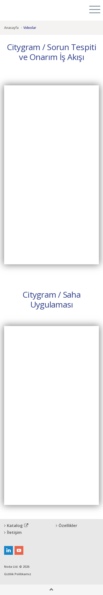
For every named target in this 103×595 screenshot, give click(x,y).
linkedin (8, 550)
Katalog (16, 525)
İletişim (13, 532)
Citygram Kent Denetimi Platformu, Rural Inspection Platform (24, 9)
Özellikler (66, 525)
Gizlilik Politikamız (17, 574)
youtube (19, 550)
